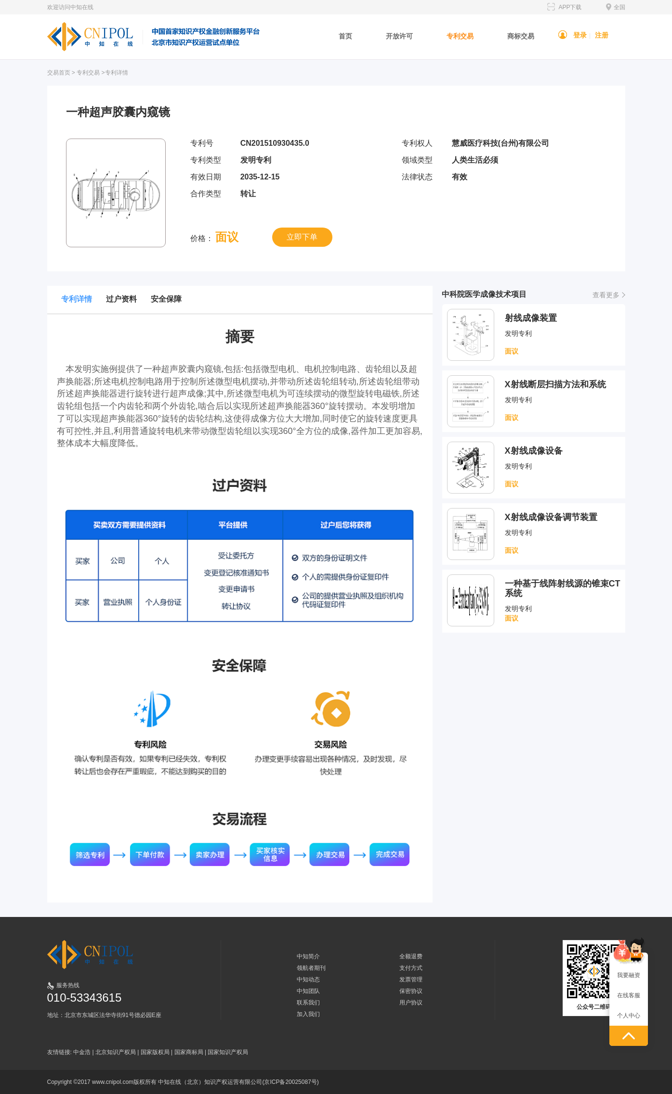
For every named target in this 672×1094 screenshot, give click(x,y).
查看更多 (606, 295)
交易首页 (58, 72)
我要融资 (628, 975)
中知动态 (308, 979)
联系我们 (308, 1002)
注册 (601, 35)
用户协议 (410, 1002)
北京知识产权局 (115, 1052)
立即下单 (302, 237)
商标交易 (520, 36)
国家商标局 (188, 1052)
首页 (345, 36)
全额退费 (410, 956)
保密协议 (410, 991)
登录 (580, 35)
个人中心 (628, 1015)
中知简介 (308, 956)
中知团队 (308, 991)
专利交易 (460, 36)
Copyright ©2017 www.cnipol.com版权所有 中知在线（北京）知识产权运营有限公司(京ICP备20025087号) (183, 1082)
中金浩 (82, 1052)
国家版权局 (155, 1052)
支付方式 (410, 968)
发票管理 (410, 979)
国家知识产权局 (228, 1052)
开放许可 (399, 36)
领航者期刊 (311, 968)
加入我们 (308, 1014)
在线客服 (628, 995)
